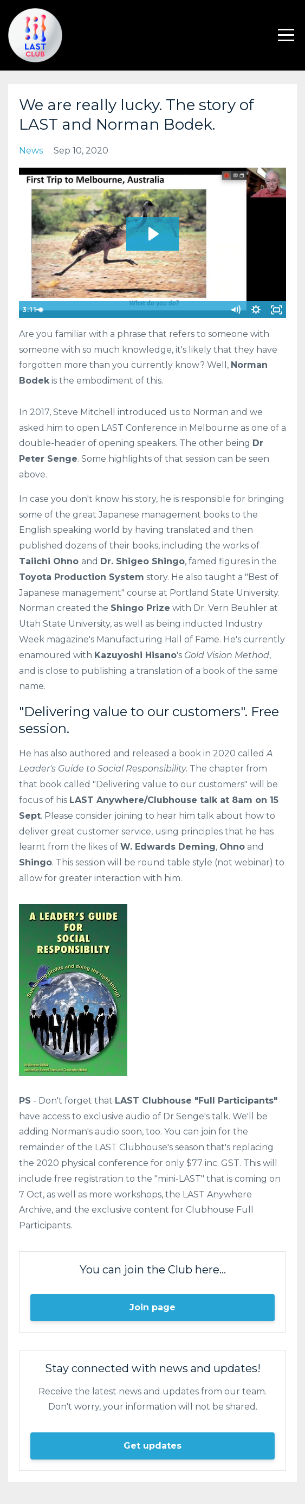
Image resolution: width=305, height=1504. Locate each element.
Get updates (152, 1446)
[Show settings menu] (255, 309)
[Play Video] (28, 309)
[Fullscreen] (276, 309)
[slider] (140, 309)
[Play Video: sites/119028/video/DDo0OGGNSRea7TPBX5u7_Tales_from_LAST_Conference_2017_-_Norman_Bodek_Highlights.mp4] (152, 234)
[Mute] (235, 309)
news (31, 150)
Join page (152, 1307)
